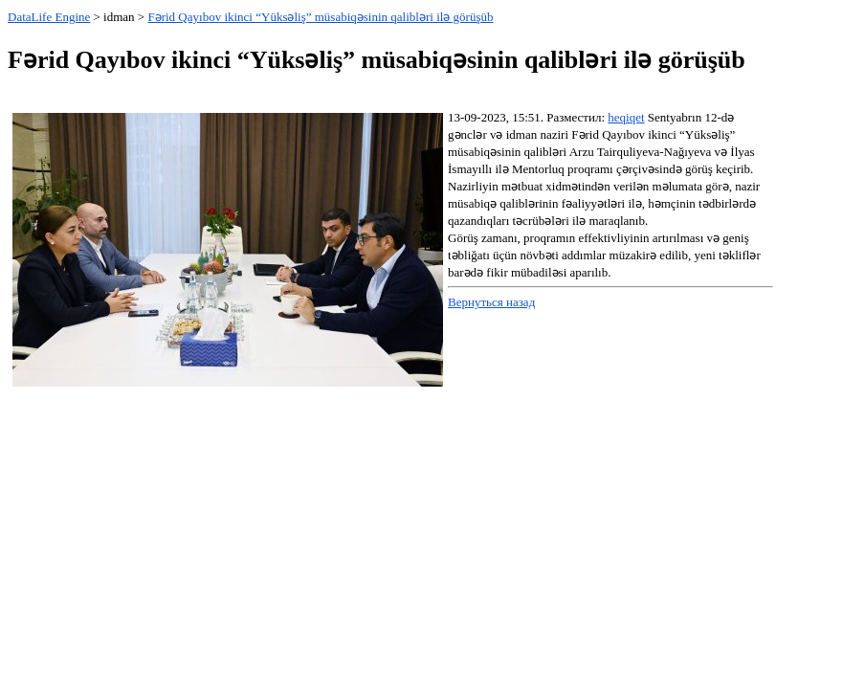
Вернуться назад (491, 302)
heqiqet (626, 117)
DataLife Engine (49, 17)
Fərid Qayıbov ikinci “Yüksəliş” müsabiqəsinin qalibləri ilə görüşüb (320, 17)
